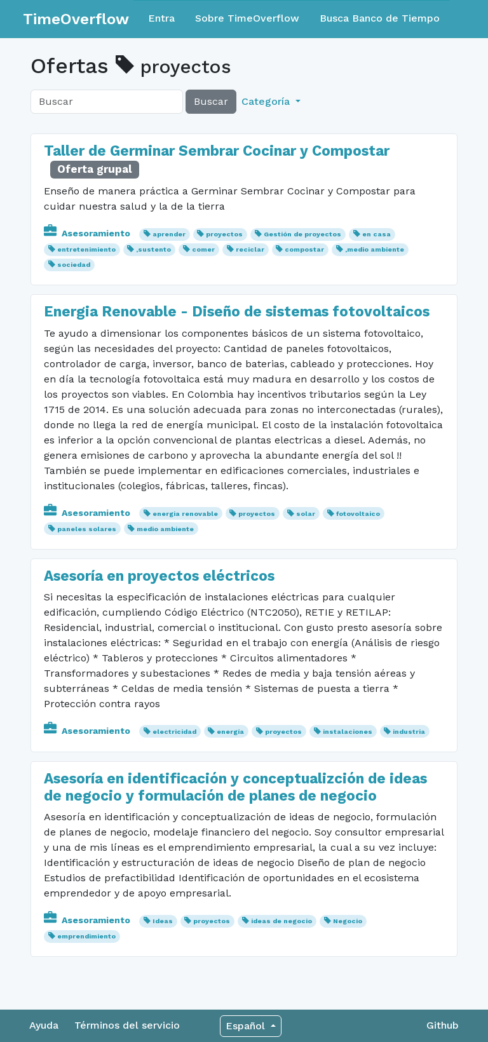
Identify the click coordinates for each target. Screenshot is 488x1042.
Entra (161, 18)
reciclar (250, 249)
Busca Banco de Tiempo (380, 18)
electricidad (174, 731)
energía (230, 731)
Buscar (211, 101)
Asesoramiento (88, 233)
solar (305, 514)
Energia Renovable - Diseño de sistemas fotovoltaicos (237, 311)
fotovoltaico (358, 514)
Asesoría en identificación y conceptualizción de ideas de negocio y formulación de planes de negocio (235, 787)
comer (203, 249)
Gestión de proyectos (302, 234)
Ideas (162, 921)
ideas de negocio (281, 921)
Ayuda (43, 1025)
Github (442, 1025)
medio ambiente (165, 529)
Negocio (347, 921)
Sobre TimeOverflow (247, 18)
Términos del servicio (127, 1025)
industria (409, 731)
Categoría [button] (267, 101)
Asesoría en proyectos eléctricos (159, 576)
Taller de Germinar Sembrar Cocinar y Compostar (217, 150)
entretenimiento (86, 249)
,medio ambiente (374, 249)
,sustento (153, 249)
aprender (169, 234)
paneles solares (86, 529)
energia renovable (185, 514)
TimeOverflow (76, 19)
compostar (304, 249)
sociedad (73, 264)
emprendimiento (86, 936)
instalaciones (347, 731)
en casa (376, 234)
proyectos (224, 234)
